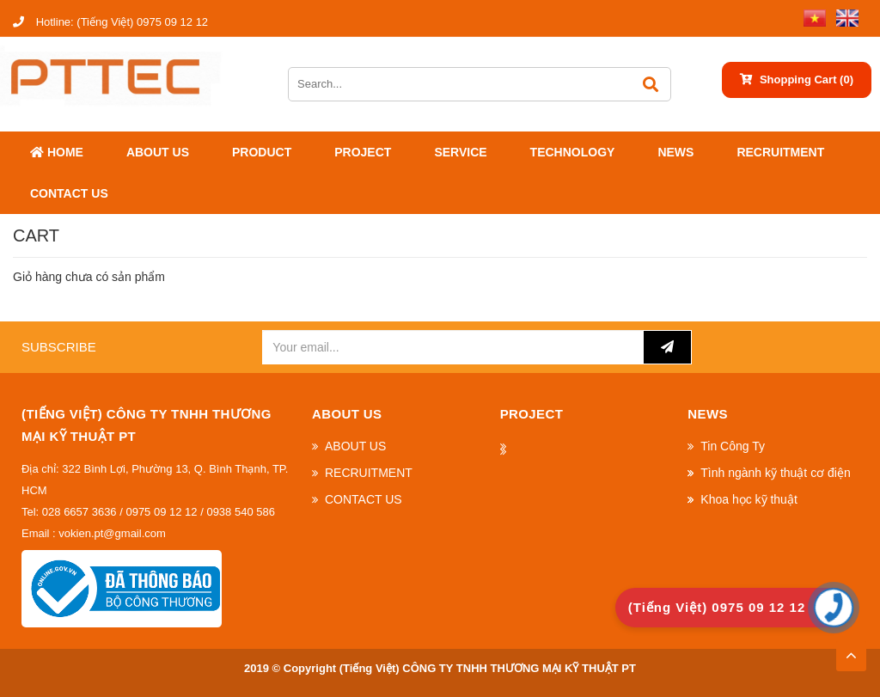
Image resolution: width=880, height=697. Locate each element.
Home (56, 152)
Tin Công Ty (732, 446)
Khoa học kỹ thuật (749, 499)
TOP (851, 651)
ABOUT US (157, 152)
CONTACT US (69, 193)
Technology (572, 152)
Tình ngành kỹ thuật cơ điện (775, 473)
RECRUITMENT (780, 152)
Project (362, 152)
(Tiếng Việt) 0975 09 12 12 (110, 21)
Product (261, 152)
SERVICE (460, 152)
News (675, 152)
